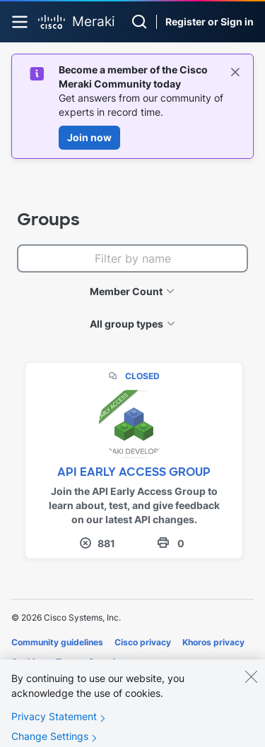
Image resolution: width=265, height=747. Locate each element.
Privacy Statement (54, 722)
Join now (89, 137)
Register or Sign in (209, 22)
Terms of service (90, 662)
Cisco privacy (142, 642)
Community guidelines (57, 642)
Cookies (28, 662)
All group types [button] (126, 324)
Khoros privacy (213, 642)
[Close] (251, 682)
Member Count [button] (126, 291)
